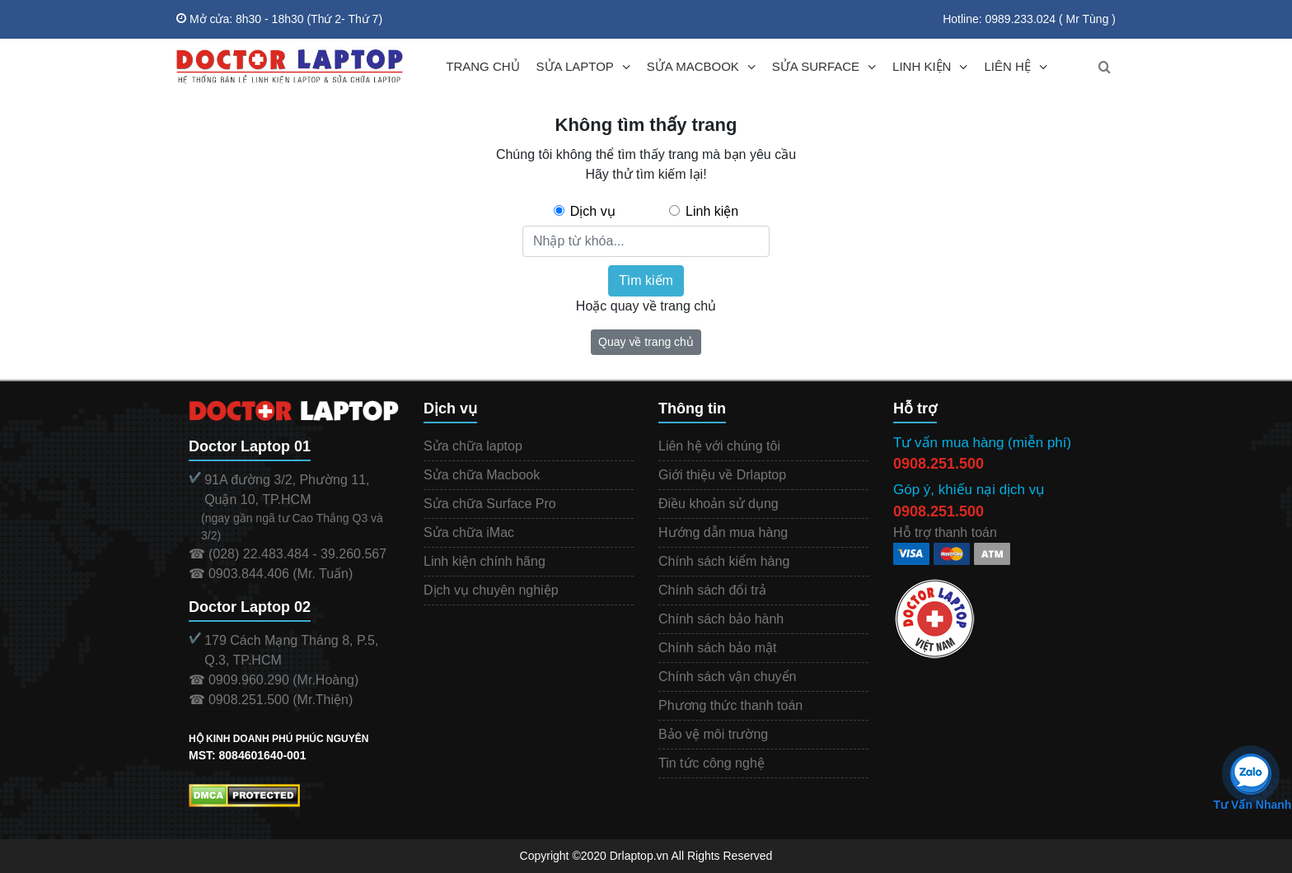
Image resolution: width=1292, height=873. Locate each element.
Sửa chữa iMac (469, 532)
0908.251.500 (938, 463)
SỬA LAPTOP (575, 66)
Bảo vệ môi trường (713, 734)
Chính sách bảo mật (717, 648)
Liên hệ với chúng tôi (719, 446)
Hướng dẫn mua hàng (723, 532)
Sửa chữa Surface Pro (490, 504)
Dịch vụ (593, 211)
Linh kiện (712, 211)
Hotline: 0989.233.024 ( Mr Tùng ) (1029, 19)
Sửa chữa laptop (473, 446)
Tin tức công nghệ (711, 763)
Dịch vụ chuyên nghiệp (491, 590)
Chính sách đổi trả (712, 590)
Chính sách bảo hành (721, 619)
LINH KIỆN (921, 66)
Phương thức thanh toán (730, 705)
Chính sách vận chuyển (727, 677)
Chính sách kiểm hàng (723, 561)
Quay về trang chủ (646, 341)
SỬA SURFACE (815, 66)
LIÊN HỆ (1007, 66)
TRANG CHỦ (482, 66)
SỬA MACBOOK (693, 66)
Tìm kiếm (646, 280)
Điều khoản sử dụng (718, 504)
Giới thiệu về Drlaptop (722, 475)
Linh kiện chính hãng (484, 561)
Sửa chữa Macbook (482, 475)
